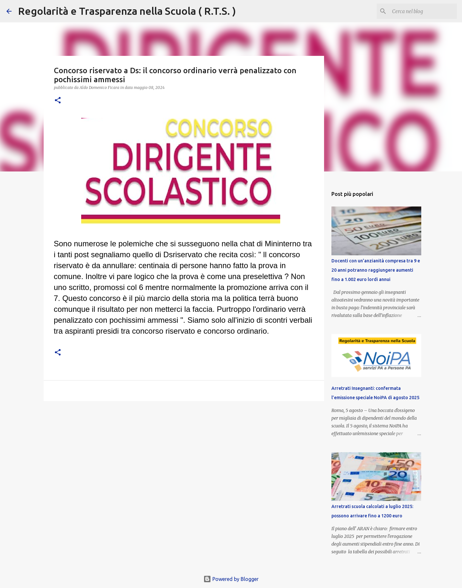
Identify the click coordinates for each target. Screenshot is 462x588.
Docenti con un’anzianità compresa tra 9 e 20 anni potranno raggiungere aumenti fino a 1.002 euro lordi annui (375, 270)
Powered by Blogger (231, 579)
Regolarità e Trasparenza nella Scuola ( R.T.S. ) (127, 11)
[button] (58, 100)
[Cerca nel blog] (423, 11)
